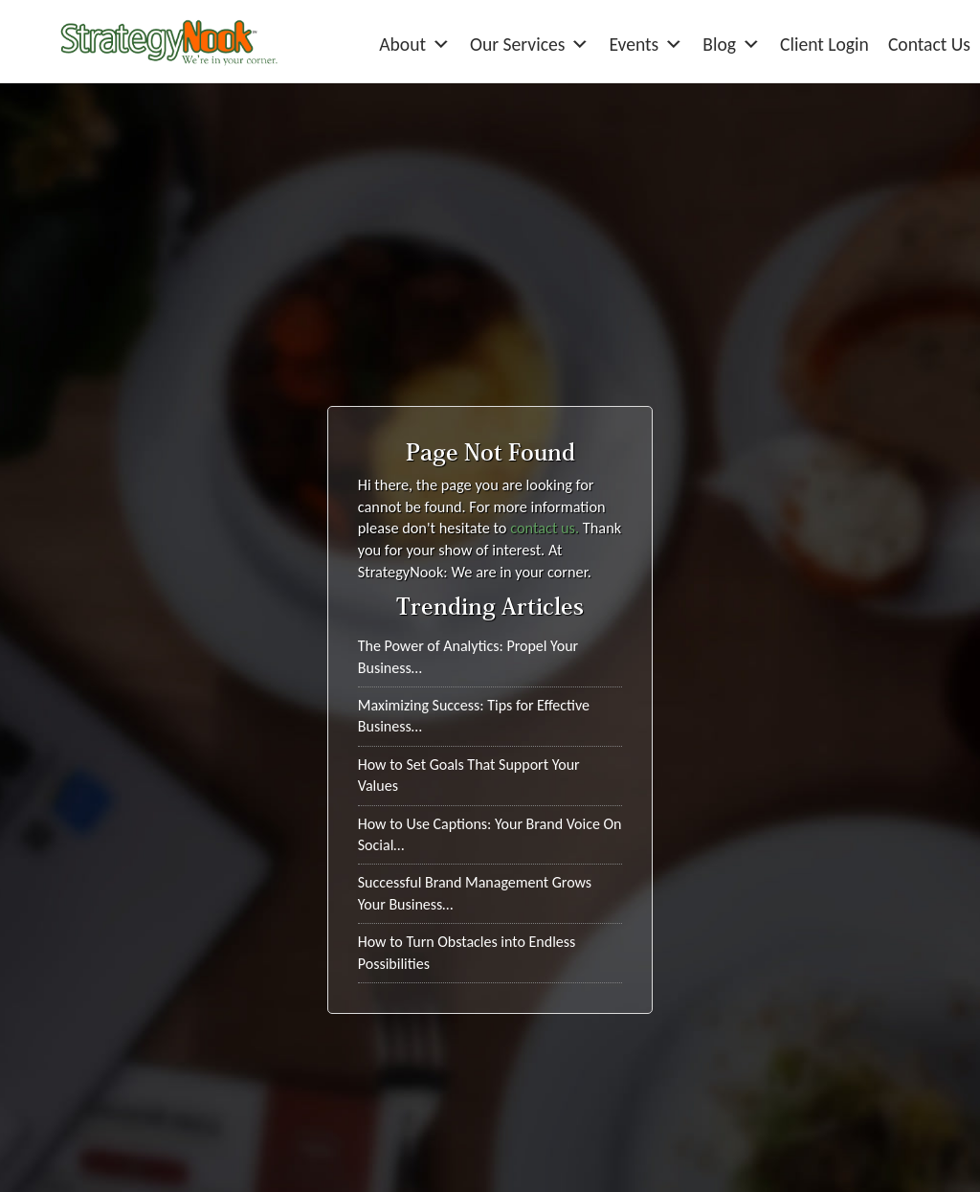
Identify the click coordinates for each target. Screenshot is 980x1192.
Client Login (824, 44)
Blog (731, 44)
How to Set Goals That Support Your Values (469, 775)
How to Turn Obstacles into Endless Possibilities (467, 952)
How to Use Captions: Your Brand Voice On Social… (490, 834)
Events (646, 44)
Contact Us (929, 44)
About (415, 44)
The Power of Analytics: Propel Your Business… (468, 656)
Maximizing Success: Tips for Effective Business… (474, 715)
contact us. (544, 527)
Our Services (530, 44)
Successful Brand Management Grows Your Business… (474, 892)
